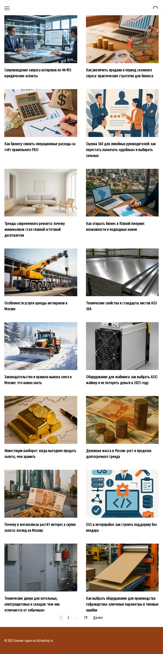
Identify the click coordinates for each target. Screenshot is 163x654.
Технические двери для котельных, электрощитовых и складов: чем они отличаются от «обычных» (31, 604)
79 (85, 617)
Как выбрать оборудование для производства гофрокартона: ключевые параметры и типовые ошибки (122, 604)
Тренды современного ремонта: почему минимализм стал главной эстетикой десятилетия (34, 229)
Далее (98, 617)
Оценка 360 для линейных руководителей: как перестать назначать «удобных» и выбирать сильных (121, 150)
